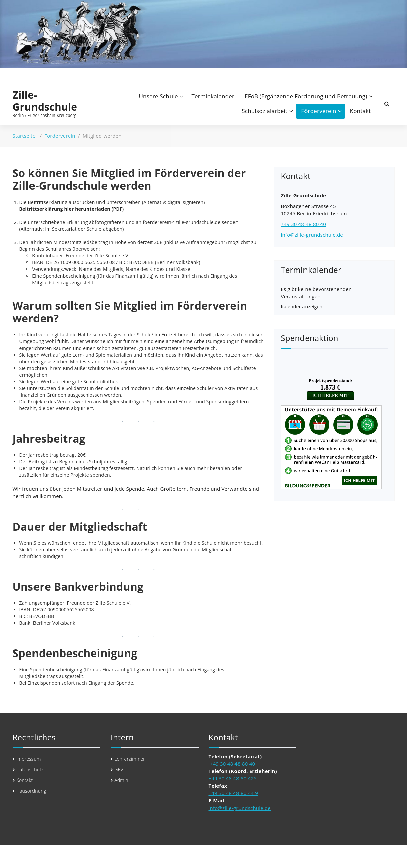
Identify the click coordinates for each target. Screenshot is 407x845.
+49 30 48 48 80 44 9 (233, 793)
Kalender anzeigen (302, 306)
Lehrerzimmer (129, 759)
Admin (121, 780)
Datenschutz (30, 769)
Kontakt (360, 111)
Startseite (24, 135)
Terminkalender (213, 96)
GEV (118, 769)
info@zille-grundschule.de (312, 234)
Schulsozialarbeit (264, 111)
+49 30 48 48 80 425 (233, 778)
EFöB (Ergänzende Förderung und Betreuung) (306, 96)
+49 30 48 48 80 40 (303, 224)
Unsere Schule (158, 96)
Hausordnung (31, 791)
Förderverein (318, 111)
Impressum (28, 759)
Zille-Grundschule (45, 101)
